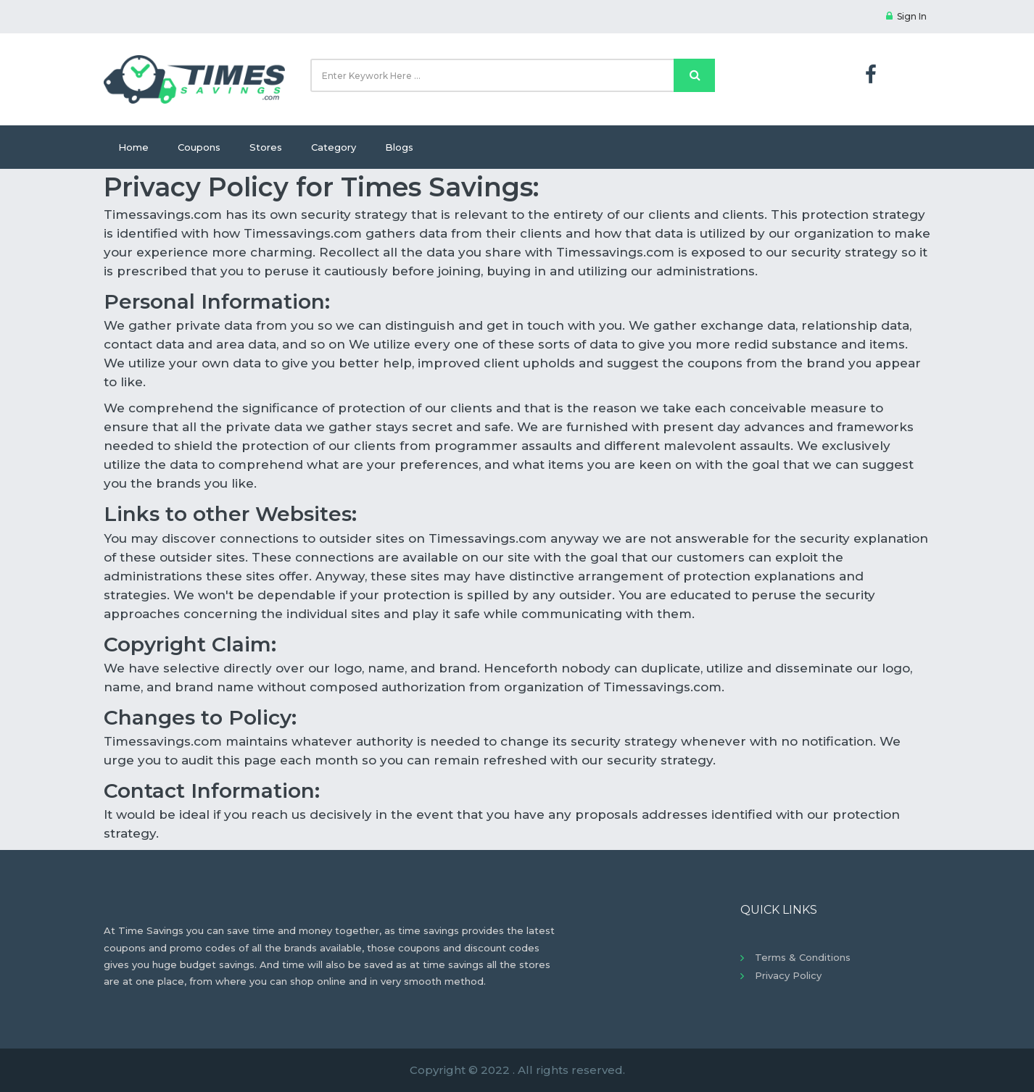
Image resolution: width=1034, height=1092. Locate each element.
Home (133, 147)
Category (333, 147)
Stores (265, 147)
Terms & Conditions (803, 957)
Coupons (199, 147)
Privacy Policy (788, 975)
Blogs (399, 147)
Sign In (906, 16)
